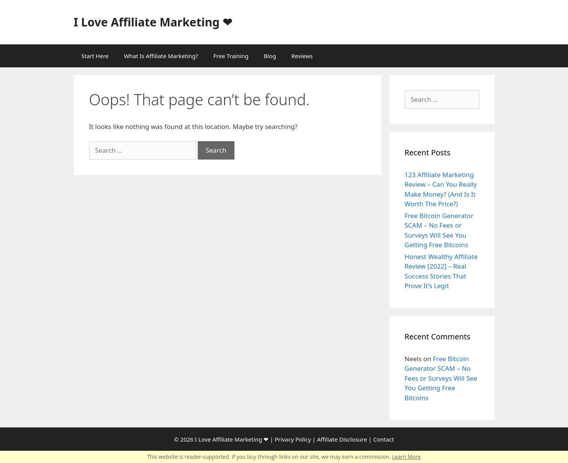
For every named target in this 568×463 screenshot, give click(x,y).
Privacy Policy (293, 439)
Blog (270, 56)
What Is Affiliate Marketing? (161, 56)
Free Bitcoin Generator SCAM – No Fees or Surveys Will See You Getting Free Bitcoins (441, 378)
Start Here (95, 56)
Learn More (406, 456)
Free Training (231, 56)
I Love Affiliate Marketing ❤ (153, 22)
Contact (383, 439)
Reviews (302, 56)
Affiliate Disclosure (342, 439)
